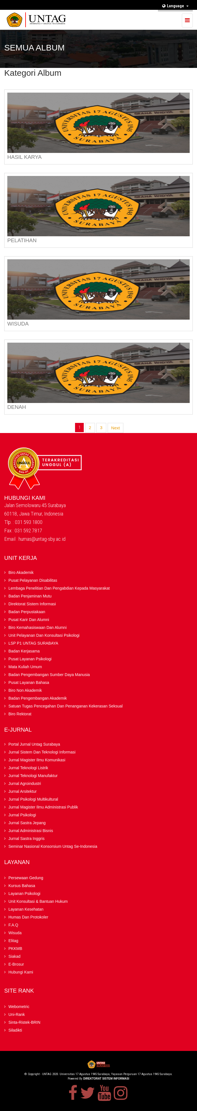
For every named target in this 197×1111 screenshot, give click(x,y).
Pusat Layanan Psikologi (29, 659)
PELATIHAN (22, 240)
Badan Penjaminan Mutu (29, 596)
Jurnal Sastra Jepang (27, 823)
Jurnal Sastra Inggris (26, 838)
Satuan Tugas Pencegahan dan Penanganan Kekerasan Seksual (65, 706)
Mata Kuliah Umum (25, 667)
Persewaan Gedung (25, 878)
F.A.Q (13, 925)
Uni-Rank (16, 1014)
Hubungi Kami (20, 972)
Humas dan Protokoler (28, 917)
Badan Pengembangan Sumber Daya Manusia (49, 674)
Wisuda (15, 933)
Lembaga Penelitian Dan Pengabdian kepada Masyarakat (59, 588)
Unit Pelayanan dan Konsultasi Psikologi (44, 635)
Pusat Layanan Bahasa (28, 682)
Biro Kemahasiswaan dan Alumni (37, 627)
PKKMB (15, 948)
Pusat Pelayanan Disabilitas (32, 580)
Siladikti (15, 1030)
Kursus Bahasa (21, 885)
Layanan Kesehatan (26, 909)
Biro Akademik (20, 572)
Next (115, 427)
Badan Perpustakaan (26, 612)
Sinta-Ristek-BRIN (24, 1022)
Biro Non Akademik (25, 690)
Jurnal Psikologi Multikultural (33, 799)
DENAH (16, 407)
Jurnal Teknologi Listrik (28, 768)
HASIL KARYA (24, 157)
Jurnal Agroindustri (24, 783)
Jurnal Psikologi (22, 815)
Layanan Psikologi (24, 893)
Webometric (18, 1006)
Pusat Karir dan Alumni (28, 619)
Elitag (13, 940)
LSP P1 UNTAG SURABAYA (33, 643)
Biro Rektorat (19, 714)
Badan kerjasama (24, 651)
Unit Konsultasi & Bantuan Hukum (38, 901)
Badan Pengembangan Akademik (37, 698)
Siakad (14, 956)
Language (175, 6)
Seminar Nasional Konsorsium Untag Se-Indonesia (52, 846)
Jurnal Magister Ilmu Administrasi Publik (43, 807)
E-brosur (16, 964)
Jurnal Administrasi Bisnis (30, 830)
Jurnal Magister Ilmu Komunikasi (36, 760)
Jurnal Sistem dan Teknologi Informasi (42, 752)
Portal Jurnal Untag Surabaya (34, 744)
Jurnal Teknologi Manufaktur (33, 775)
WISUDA (18, 324)
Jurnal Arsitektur (22, 791)
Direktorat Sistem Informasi (32, 604)
